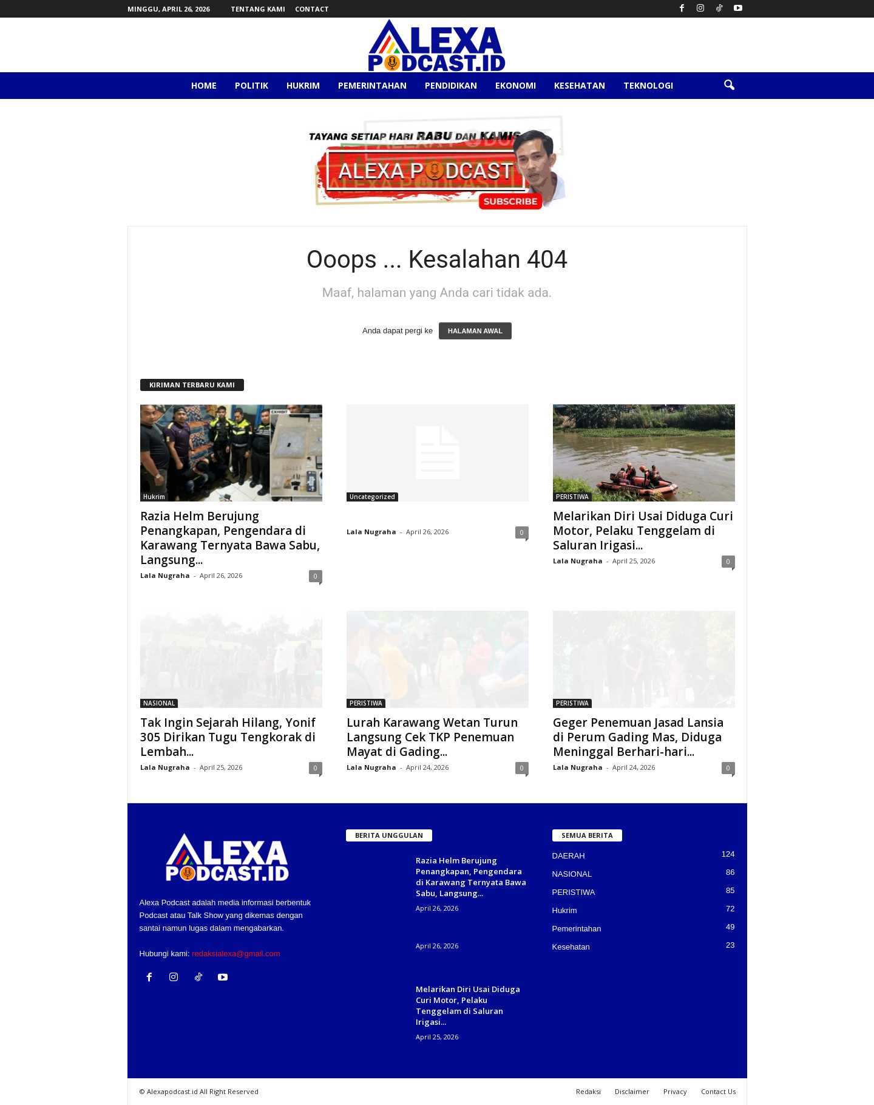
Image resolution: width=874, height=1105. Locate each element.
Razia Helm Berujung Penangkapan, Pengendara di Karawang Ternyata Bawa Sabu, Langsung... (230, 538)
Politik (251, 85)
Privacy (675, 1091)
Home (204, 85)
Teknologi (648, 85)
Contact (312, 8)
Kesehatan (579, 85)
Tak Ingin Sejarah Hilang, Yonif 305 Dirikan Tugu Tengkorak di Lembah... (228, 737)
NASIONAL (159, 703)
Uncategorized (372, 496)
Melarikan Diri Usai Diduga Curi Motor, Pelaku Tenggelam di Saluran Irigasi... (643, 530)
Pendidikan (451, 85)
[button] (729, 85)
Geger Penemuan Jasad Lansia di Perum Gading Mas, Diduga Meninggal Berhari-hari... (638, 737)
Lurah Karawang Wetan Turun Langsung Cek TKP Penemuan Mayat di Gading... (432, 737)
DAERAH (568, 855)
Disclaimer (632, 1091)
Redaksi (588, 1091)
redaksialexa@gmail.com (236, 953)
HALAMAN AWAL (475, 331)
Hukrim (303, 85)
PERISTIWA (572, 496)
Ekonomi (515, 85)
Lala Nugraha (165, 575)
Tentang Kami (258, 8)
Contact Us (718, 1091)
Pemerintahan (372, 85)
